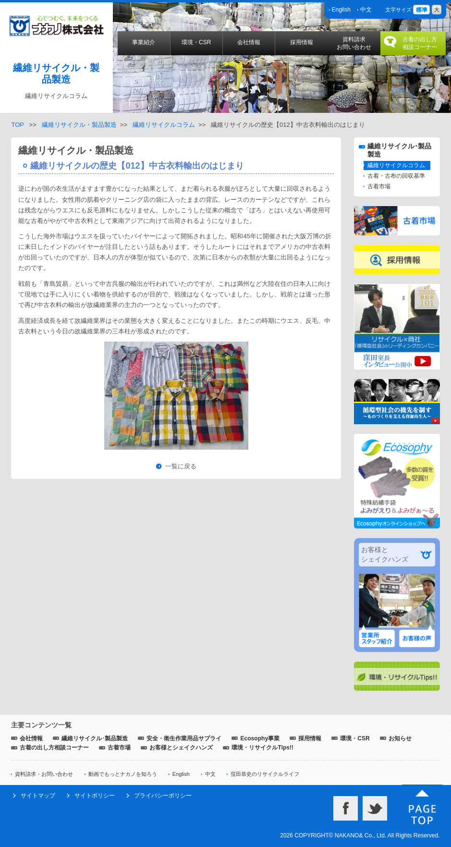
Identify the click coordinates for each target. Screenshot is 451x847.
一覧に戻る (180, 466)
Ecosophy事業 (260, 738)
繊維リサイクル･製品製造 (94, 738)
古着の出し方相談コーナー (419, 43)
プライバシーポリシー (163, 795)
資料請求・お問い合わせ (44, 774)
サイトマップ (38, 795)
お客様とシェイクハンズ (181, 747)
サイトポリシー (94, 795)
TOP (17, 124)
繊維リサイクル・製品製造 (79, 124)
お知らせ (400, 738)
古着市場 (378, 186)
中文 (366, 9)
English (341, 9)
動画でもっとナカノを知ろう (122, 774)
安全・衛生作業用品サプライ (183, 738)
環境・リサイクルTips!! (262, 747)
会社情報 (248, 42)
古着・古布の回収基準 (396, 175)
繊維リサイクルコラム (164, 124)
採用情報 (301, 42)
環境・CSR (196, 42)
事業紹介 (143, 42)
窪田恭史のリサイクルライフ (265, 774)
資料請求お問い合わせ (354, 43)
